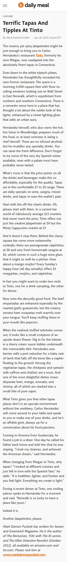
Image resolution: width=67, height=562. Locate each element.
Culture (8, 16)
